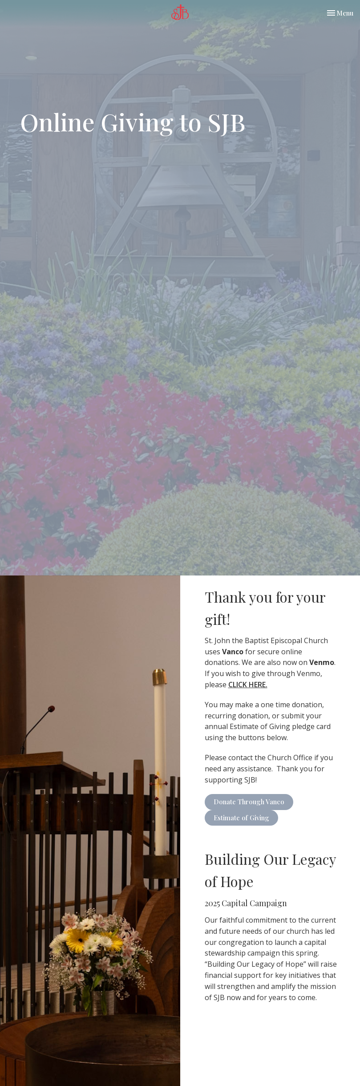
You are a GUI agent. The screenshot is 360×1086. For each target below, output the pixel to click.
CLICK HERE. (247, 684)
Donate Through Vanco (249, 801)
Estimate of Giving (241, 817)
